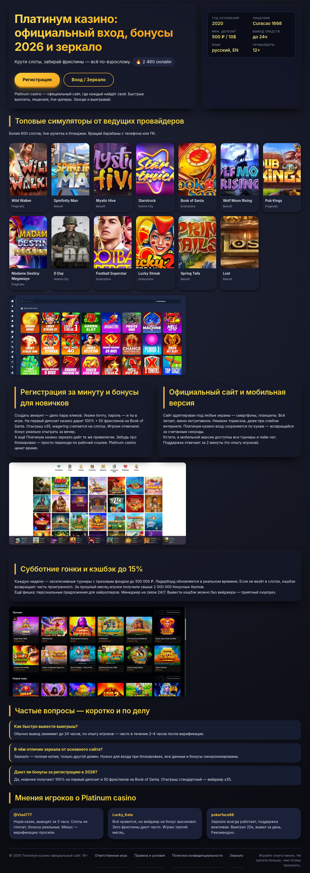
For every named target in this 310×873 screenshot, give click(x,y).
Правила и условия (149, 855)
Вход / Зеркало (89, 79)
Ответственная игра (111, 855)
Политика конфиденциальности (197, 855)
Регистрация (37, 79)
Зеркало (236, 855)
